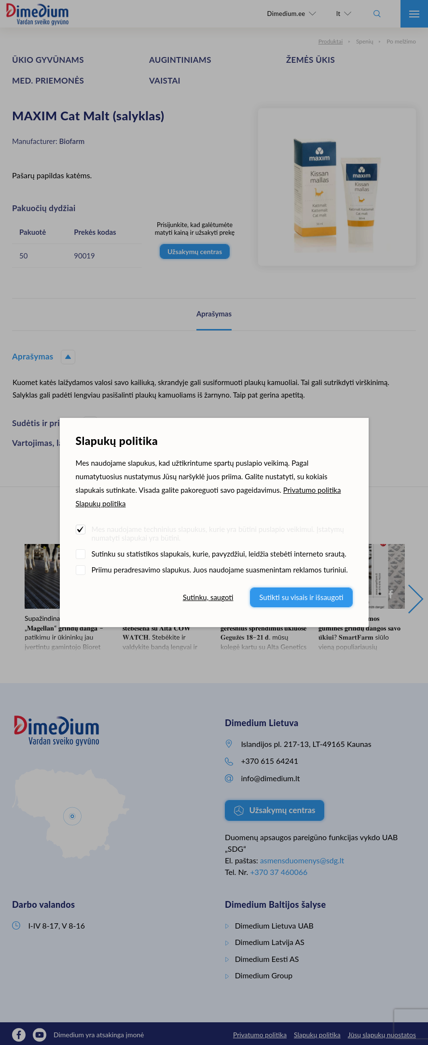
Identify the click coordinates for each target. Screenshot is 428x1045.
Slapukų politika (101, 503)
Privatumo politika (312, 490)
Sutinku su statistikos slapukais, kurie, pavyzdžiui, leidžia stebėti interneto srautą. (219, 553)
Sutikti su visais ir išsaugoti (301, 597)
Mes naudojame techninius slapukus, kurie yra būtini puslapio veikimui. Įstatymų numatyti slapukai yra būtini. (218, 533)
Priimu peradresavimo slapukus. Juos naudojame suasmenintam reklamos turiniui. (220, 569)
